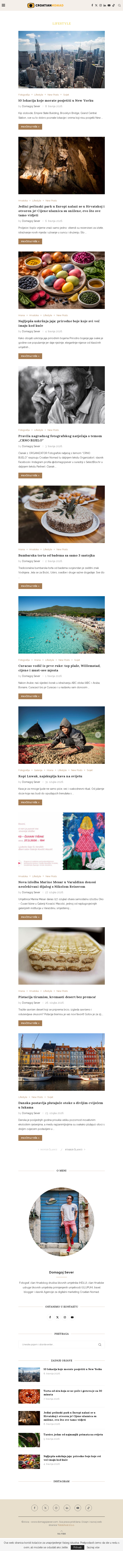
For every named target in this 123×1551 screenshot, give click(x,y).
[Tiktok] (113, 5)
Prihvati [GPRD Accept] (77, 1547)
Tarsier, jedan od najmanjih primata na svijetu (73, 1434)
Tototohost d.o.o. (66, 1525)
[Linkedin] (105, 5)
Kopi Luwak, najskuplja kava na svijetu (50, 776)
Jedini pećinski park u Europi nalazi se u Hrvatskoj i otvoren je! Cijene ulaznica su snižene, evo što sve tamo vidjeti (61, 210)
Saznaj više (93, 1547)
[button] (25, 735)
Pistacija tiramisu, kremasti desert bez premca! (57, 997)
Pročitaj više (30, 126)
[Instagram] (100, 5)
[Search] (119, 5)
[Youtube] (109, 5)
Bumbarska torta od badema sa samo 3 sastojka (56, 555)
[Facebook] (92, 5)
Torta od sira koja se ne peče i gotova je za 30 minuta (73, 1392)
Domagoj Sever (31, 106)
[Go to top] (61, 1533)
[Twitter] (96, 5)
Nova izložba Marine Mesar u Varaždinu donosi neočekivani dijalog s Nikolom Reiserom (57, 884)
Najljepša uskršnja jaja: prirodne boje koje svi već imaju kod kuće (72, 1458)
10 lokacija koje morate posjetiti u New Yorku (55, 100)
